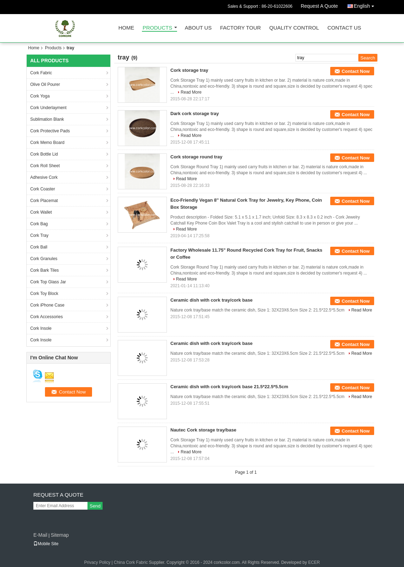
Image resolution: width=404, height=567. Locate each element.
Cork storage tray (189, 70)
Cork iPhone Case (47, 305)
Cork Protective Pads (50, 130)
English (366, 5)
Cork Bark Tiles (44, 270)
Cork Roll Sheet (45, 165)
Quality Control (294, 28)
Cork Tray (39, 235)
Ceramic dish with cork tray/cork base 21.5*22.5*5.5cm (229, 386)
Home (126, 28)
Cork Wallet (41, 212)
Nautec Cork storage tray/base (203, 430)
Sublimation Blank (47, 119)
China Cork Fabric (131, 562)
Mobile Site (45, 543)
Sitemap (60, 535)
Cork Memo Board (47, 142)
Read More (191, 92)
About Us (198, 28)
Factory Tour (240, 28)
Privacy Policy (97, 562)
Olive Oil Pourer (45, 84)
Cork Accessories (46, 316)
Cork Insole (41, 328)
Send (95, 506)
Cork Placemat (44, 200)
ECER (314, 562)
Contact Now (356, 71)
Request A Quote (319, 6)
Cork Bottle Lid (44, 154)
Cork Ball (38, 247)
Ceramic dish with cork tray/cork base (211, 300)
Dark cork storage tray (194, 113)
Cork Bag (39, 223)
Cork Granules (43, 258)
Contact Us (344, 28)
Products (157, 28)
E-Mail (40, 535)
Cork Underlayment (48, 107)
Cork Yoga (40, 96)
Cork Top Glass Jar (48, 281)
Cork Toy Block (44, 293)
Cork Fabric (41, 72)
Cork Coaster (42, 189)
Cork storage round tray (196, 156)
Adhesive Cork (44, 177)
